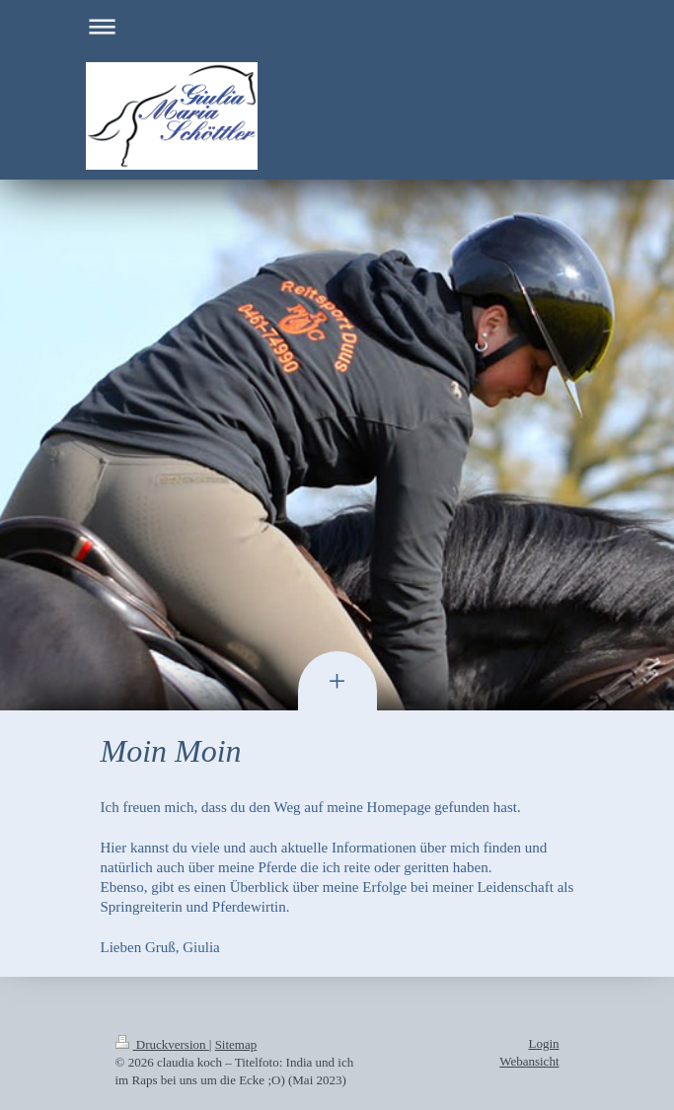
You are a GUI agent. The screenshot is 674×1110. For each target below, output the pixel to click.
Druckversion (162, 1044)
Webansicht (529, 1061)
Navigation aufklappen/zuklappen (337, 26)
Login (543, 1043)
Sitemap (236, 1044)
